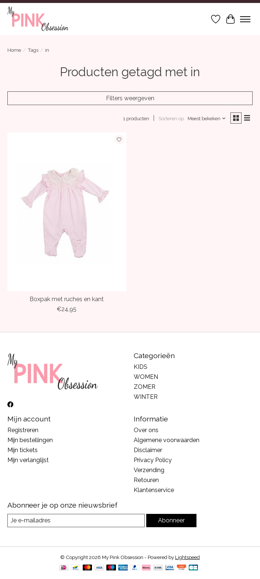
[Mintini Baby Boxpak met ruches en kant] (66, 211)
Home (14, 50)
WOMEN (146, 376)
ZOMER (144, 386)
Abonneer (171, 520)
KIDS (140, 366)
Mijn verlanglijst (28, 460)
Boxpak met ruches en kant (67, 299)
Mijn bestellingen (30, 440)
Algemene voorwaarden (166, 440)
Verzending (149, 470)
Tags (33, 50)
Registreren (22, 430)
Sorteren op (171, 118)
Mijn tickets (22, 450)
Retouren (146, 480)
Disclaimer (148, 450)
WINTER (146, 396)
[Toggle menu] (245, 19)
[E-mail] (76, 520)
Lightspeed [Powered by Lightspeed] (187, 557)
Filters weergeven (130, 98)
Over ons (146, 430)
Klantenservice (154, 490)
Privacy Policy (153, 460)
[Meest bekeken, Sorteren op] (207, 118)
